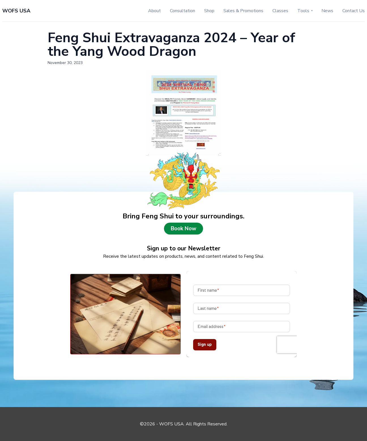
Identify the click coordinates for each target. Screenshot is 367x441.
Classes (280, 11)
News (327, 11)
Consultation (182, 11)
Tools (303, 11)
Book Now (183, 228)
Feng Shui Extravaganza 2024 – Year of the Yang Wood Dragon (171, 44)
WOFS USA (16, 10)
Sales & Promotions (243, 11)
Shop (209, 11)
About (154, 11)
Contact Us (353, 11)
